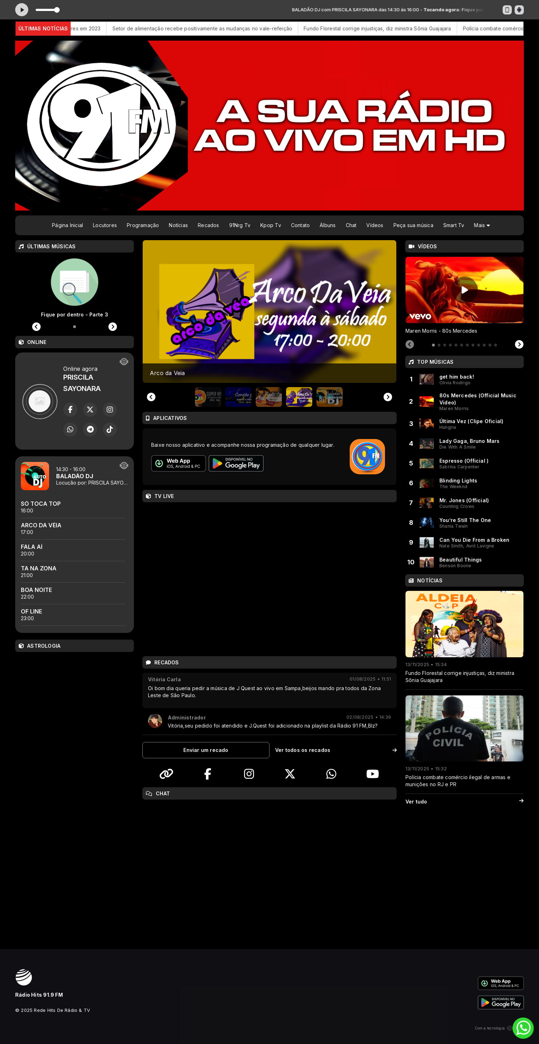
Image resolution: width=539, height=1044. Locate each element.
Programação (143, 225)
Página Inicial (67, 225)
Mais (482, 225)
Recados (208, 225)
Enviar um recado (205, 750)
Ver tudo (464, 801)
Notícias (178, 225)
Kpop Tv (270, 225)
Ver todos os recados (336, 750)
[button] (208, 397)
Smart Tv (453, 225)
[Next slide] (388, 397)
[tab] (433, 345)
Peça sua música (413, 225)
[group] (269, 311)
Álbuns (328, 225)
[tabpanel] (464, 295)
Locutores (105, 225)
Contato (300, 225)
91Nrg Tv (240, 225)
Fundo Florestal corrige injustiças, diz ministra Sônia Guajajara (387, 28)
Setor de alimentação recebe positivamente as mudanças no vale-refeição (212, 28)
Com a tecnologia (499, 1028)
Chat (351, 225)
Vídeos (374, 225)
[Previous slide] (151, 397)
